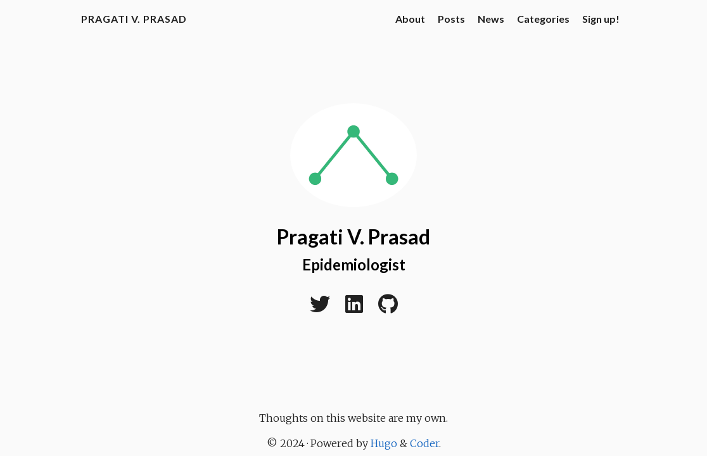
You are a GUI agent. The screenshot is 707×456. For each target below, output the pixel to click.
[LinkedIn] (354, 307)
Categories (543, 19)
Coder (424, 443)
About (410, 19)
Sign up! (601, 19)
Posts (451, 19)
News (491, 19)
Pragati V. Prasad (134, 19)
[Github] (388, 307)
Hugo (384, 443)
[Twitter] (320, 307)
